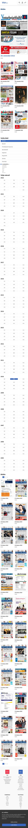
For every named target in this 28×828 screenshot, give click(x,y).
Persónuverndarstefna (7, 779)
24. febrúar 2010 (18, 545)
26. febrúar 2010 (4, 521)
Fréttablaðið (4, 165)
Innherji (20, 796)
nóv (23, 189)
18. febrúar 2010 (18, 640)
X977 (20, 806)
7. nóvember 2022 (19, 130)
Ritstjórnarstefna (20, 781)
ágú (14, 186)
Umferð (20, 785)
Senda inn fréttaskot (20, 789)
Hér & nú (3, 172)
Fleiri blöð (4, 161)
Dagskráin (4, 152)
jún (23, 183)
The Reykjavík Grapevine (7, 146)
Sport (7, 799)
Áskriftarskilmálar (21, 782)
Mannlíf (3, 143)
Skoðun (7, 802)
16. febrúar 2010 (18, 663)
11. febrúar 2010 (4, 758)
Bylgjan (21, 803)
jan (4, 180)
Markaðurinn (4, 167)
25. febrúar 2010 (4, 545)
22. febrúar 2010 (18, 568)
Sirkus (3, 168)
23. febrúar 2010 (4, 568)
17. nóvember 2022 (5, 130)
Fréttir (7, 796)
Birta (3, 171)
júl (4, 186)
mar (23, 180)
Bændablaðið (5, 149)
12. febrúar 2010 (4, 735)
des (23, 206)
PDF (1, 58)
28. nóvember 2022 (8, 56)
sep (23, 186)
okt (4, 189)
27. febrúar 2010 (4, 498)
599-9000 (8, 783)
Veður (21, 802)
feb (14, 180)
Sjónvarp (7, 803)
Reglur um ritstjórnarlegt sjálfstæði (7, 777)
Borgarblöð (4, 155)
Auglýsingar (21, 778)
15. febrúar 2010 (4, 687)
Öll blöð (3, 140)
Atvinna (20, 799)
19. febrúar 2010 (18, 616)
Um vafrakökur (20, 788)
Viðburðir (20, 800)
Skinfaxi (4, 158)
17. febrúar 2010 (4, 663)
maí (14, 183)
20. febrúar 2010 (18, 592)
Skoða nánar (4, 818)
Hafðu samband (20, 779)
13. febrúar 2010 (4, 711)
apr (4, 183)
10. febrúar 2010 (18, 758)
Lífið (7, 800)
